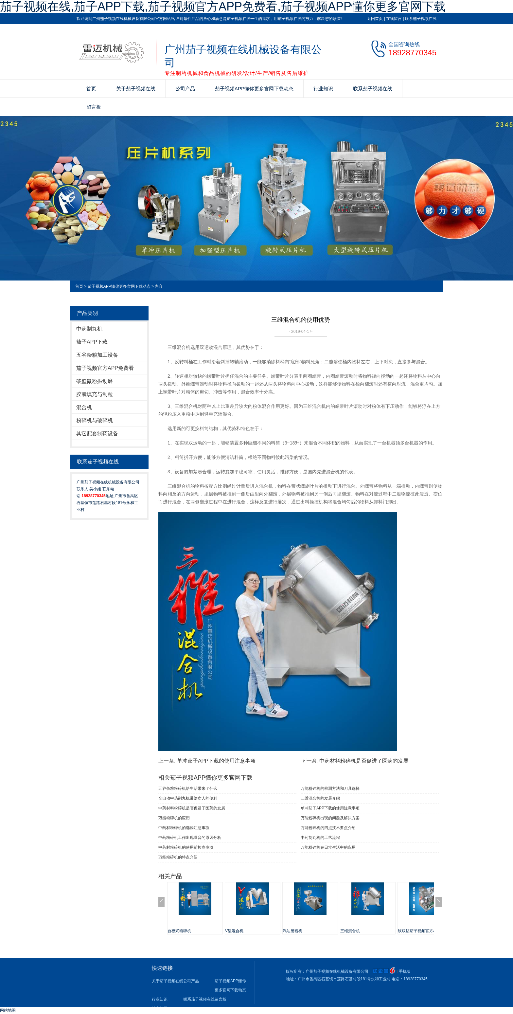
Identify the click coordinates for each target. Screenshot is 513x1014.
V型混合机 (234, 931)
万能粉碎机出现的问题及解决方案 (330, 818)
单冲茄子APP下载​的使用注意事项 (216, 761)
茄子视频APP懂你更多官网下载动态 (254, 88)
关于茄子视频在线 (135, 88)
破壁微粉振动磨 (94, 381)
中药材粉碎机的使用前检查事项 (185, 847)
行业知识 (323, 88)
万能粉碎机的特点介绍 (178, 857)
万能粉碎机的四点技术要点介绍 (328, 827)
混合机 (84, 407)
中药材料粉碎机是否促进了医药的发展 (363, 761)
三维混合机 (350, 931)
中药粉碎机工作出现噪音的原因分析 (189, 837)
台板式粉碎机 (179, 931)
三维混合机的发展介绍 (320, 798)
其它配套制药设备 (97, 433)
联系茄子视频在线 (420, 18)
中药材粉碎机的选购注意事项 (183, 827)
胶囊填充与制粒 (94, 394)
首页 (91, 88)
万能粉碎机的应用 (174, 818)
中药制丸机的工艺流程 (320, 837)
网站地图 (8, 1010)
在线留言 (394, 18)
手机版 (405, 971)
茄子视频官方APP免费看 (105, 368)
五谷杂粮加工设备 (97, 355)
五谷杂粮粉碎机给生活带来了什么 (187, 788)
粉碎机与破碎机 (94, 420)
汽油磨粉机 (292, 931)
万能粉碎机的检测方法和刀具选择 (330, 788)
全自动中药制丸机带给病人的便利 (187, 798)
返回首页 (375, 18)
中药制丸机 (89, 329)
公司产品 (185, 88)
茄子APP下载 (92, 342)
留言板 (93, 107)
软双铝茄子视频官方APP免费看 (425, 931)
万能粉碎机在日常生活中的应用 (328, 847)
